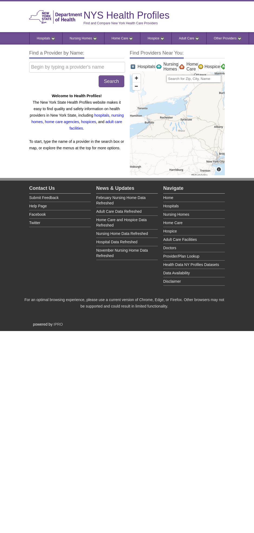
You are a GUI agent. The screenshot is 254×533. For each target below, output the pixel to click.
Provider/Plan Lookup (181, 256)
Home (168, 197)
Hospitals (46, 38)
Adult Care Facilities (180, 239)
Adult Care (189, 38)
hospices (88, 122)
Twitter (34, 223)
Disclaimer (172, 281)
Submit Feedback (44, 197)
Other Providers (227, 38)
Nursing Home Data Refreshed (122, 233)
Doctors (169, 248)
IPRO (58, 324)
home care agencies (62, 122)
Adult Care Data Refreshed (119, 211)
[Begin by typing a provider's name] (77, 67)
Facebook (37, 214)
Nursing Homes (83, 38)
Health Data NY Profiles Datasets (191, 264)
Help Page (38, 206)
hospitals (101, 115)
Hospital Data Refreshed (117, 242)
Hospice (156, 38)
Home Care (122, 38)
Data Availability (176, 273)
